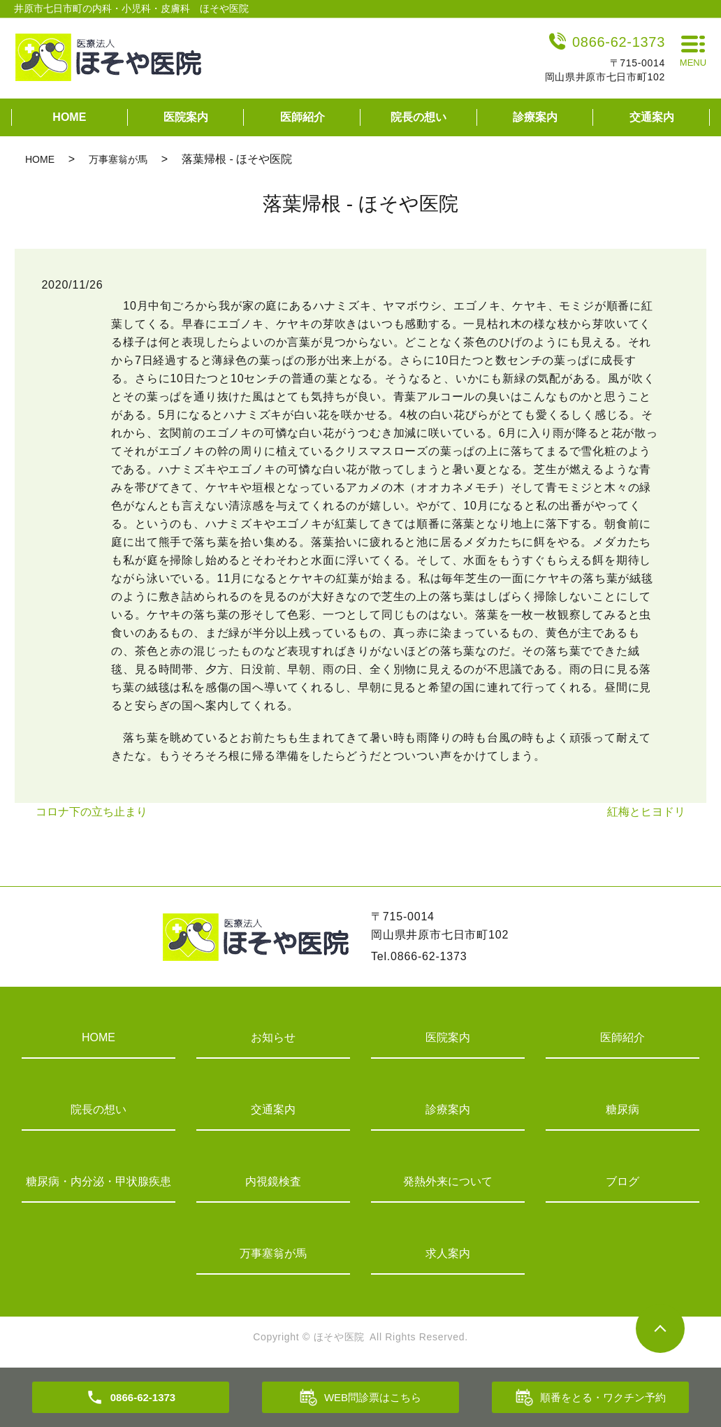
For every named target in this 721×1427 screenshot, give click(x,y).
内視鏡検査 (273, 1181)
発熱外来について (448, 1181)
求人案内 (447, 1253)
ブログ (622, 1181)
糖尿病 (622, 1109)
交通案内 (651, 117)
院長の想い (418, 117)
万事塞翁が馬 (118, 159)
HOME (69, 117)
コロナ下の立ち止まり (91, 812)
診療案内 (535, 117)
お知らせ (273, 1037)
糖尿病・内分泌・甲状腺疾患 (98, 1181)
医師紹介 (302, 117)
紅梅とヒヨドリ (646, 812)
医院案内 (185, 117)
